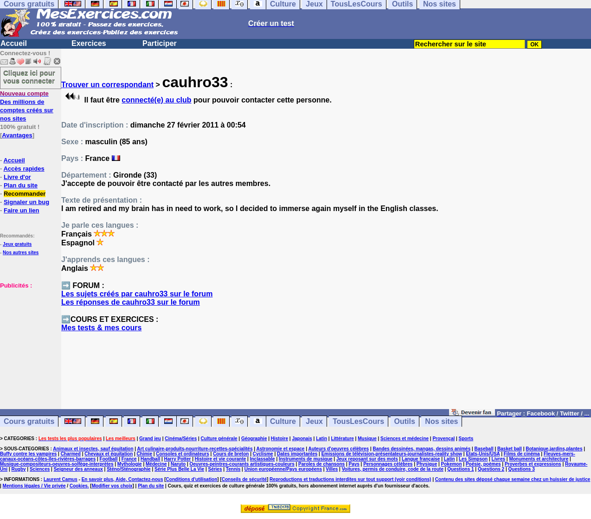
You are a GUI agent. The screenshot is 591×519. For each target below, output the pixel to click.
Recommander (24, 193)
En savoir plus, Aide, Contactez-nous (122, 479)
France (129, 458)
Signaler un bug (26, 202)
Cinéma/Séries (181, 438)
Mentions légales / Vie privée (34, 485)
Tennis (233, 469)
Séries (215, 469)
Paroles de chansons (321, 464)
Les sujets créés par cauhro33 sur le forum (136, 294)
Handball (150, 458)
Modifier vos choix (112, 485)
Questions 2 (491, 469)
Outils (404, 421)
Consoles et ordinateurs (182, 453)
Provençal (443, 438)
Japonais (302, 438)
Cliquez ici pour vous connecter (29, 76)
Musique (367, 438)
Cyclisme (263, 453)
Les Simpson (473, 458)
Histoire (279, 438)
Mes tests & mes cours (101, 328)
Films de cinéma (522, 453)
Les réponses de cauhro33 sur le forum (130, 302)
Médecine (156, 464)
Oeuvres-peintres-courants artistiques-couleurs (242, 464)
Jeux (314, 421)
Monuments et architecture (538, 458)
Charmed (71, 453)
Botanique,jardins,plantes (554, 448)
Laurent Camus (60, 479)
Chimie (144, 453)
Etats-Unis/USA (483, 453)
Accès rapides (23, 168)
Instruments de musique (306, 458)
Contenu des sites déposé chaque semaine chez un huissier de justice (513, 479)
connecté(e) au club (156, 100)
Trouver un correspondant (107, 85)
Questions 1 (460, 469)
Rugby (18, 469)
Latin (321, 438)
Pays (353, 464)
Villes (332, 469)
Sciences (40, 469)
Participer (159, 43)
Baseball (484, 448)
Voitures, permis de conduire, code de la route (392, 469)
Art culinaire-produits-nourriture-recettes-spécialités (195, 448)
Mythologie (129, 464)
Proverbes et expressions (533, 464)
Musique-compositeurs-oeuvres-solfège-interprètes (57, 464)
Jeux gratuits (17, 244)
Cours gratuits (29, 421)
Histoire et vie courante (220, 458)
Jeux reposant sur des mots (367, 458)
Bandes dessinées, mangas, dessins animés (422, 448)
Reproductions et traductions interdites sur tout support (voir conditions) (350, 479)
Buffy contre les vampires (28, 453)
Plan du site (21, 185)
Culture (283, 421)
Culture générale (219, 438)
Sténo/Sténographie (128, 469)
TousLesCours (358, 421)
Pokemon (451, 464)
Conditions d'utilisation (192, 479)
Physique (427, 464)
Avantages (17, 135)
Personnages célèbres (387, 464)
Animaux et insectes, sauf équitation (93, 448)
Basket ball (509, 448)
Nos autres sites (21, 252)
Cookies (79, 485)
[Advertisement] (28, 335)
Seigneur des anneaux (78, 469)
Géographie (254, 438)
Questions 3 (521, 469)
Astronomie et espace (280, 448)
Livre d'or (17, 176)
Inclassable (262, 458)
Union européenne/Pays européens (283, 469)
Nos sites (441, 421)
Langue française (421, 458)
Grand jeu (150, 438)
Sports (466, 438)
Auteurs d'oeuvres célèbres (338, 448)
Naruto (178, 464)
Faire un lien (21, 210)
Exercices (88, 43)
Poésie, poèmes (483, 464)
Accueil (13, 43)
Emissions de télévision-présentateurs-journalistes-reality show (391, 453)
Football (109, 458)
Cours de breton (231, 453)
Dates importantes (297, 453)
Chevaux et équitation (108, 453)
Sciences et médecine (404, 438)
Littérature (342, 438)
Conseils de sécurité (244, 479)
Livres (498, 458)
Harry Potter (177, 458)
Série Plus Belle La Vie (179, 469)
